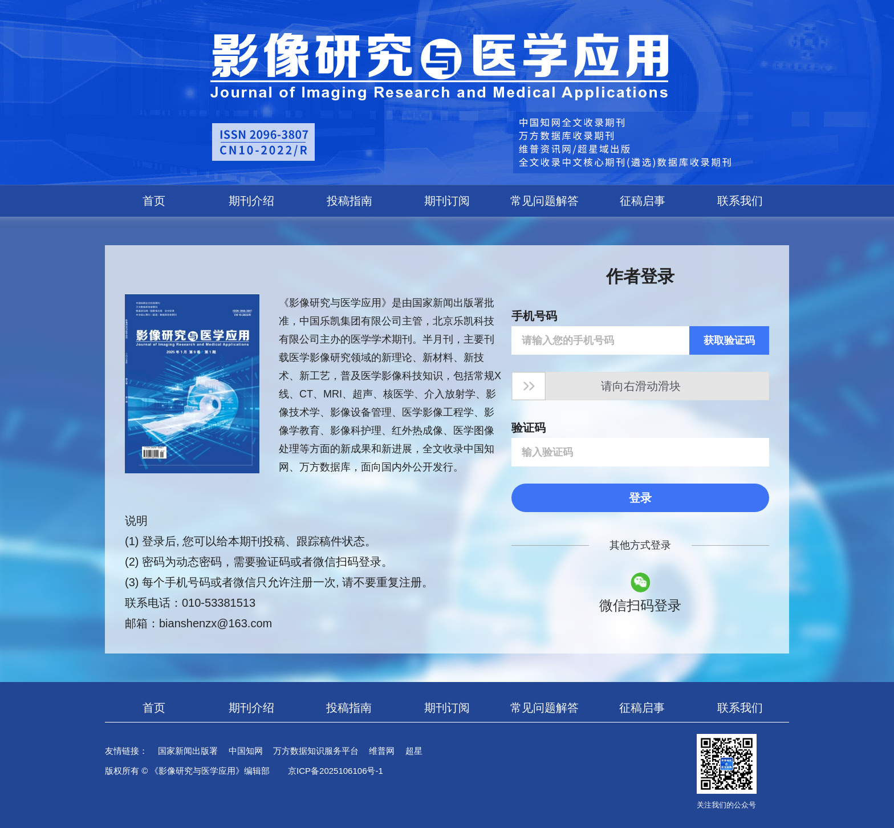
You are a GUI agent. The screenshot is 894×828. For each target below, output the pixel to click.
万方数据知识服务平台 (316, 751)
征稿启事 (642, 200)
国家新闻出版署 (188, 751)
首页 (154, 200)
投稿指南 (349, 200)
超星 (413, 751)
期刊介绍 (251, 200)
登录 (640, 498)
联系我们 (740, 200)
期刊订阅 (447, 200)
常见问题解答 (544, 200)
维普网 (382, 751)
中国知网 (246, 751)
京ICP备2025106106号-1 (335, 771)
